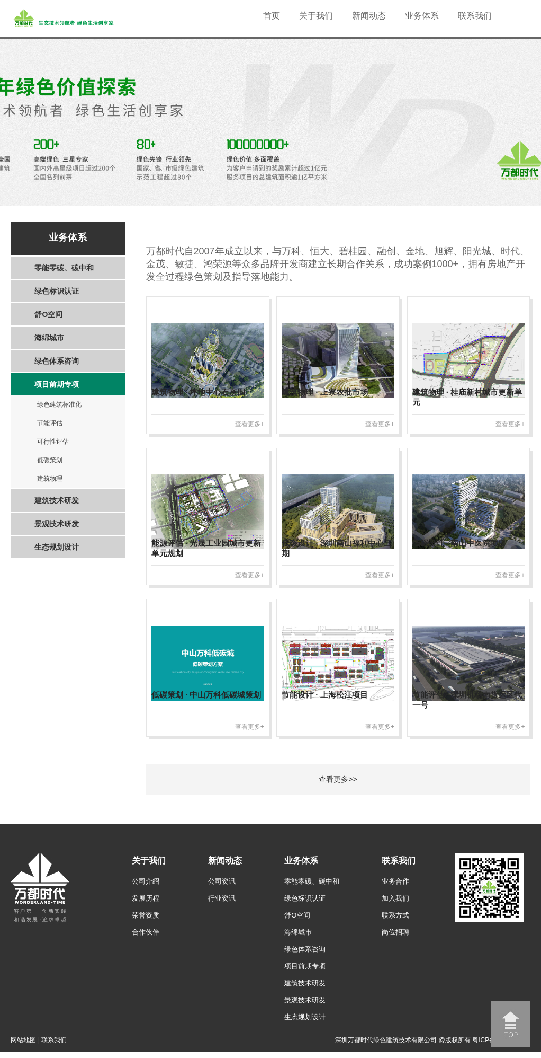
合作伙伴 (145, 932)
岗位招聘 (395, 932)
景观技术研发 (56, 523)
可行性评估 (53, 441)
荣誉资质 (145, 915)
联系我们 (475, 15)
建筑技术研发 (56, 500)
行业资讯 (222, 898)
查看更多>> (338, 779)
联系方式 (395, 915)
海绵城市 (49, 337)
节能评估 (49, 423)
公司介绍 (145, 881)
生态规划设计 (56, 547)
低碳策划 (49, 460)
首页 (271, 15)
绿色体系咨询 (56, 361)
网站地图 (23, 1040)
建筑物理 (49, 478)
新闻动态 (369, 15)
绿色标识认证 (56, 291)
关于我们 (316, 15)
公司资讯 (222, 881)
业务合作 (395, 881)
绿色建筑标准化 (59, 404)
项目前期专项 (56, 384)
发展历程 (145, 898)
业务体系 (422, 15)
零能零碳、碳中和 (64, 267)
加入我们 (395, 898)
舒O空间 (48, 314)
